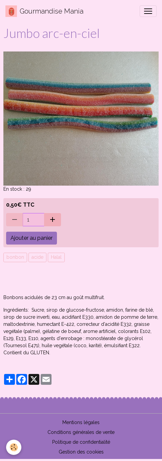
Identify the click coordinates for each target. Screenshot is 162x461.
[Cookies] (13, 447)
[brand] (44, 11)
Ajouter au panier (32, 238)
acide (37, 257)
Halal (56, 257)
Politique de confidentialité (81, 442)
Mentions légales (81, 422)
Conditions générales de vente (81, 432)
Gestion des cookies (81, 452)
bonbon (15, 257)
